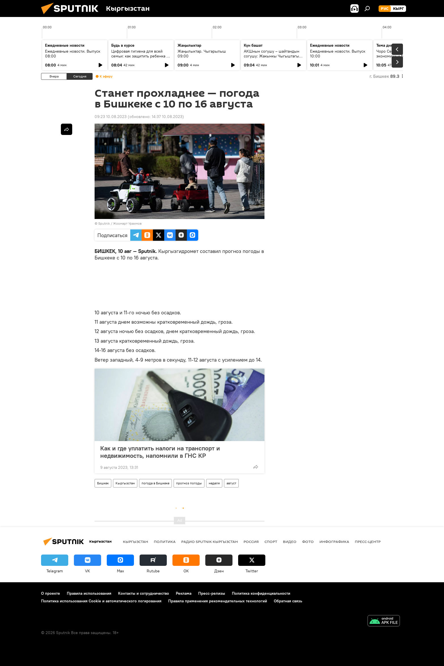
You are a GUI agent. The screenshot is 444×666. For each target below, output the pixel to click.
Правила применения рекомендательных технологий (217, 600)
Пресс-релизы (211, 593)
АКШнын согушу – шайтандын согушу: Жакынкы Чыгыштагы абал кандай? (271, 56)
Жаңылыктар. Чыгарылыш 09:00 (202, 54)
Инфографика (334, 541)
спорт (270, 541)
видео (289, 541)
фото (308, 541)
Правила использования (89, 593)
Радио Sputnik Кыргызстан (209, 541)
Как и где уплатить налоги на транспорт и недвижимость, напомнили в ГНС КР (160, 451)
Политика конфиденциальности (261, 593)
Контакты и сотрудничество (143, 593)
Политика (165, 541)
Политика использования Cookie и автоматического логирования (101, 600)
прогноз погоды (189, 483)
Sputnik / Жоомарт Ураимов (120, 223)
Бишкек (103, 483)
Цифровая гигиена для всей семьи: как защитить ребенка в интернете (139, 56)
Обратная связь (288, 600)
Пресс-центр (368, 541)
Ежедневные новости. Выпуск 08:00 (72, 54)
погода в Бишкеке (155, 483)
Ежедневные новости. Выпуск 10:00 (337, 54)
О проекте (50, 593)
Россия (251, 541)
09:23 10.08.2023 (111, 116)
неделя (214, 483)
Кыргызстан (125, 483)
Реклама (183, 593)
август (231, 483)
